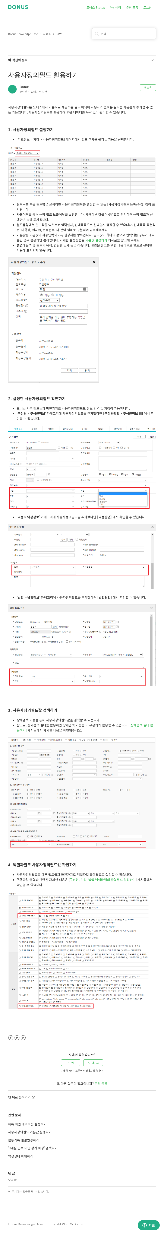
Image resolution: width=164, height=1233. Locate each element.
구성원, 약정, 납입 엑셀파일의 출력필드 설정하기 (103, 879)
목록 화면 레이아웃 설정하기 (27, 1124)
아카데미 (115, 7)
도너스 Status (95, 7)
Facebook (10, 1037)
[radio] (70, 1062)
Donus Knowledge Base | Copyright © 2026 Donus (45, 1224)
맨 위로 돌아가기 (21, 1097)
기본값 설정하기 (96, 240)
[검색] (124, 33)
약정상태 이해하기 (20, 1156)
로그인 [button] (147, 7)
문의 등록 (132, 7)
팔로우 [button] (147, 87)
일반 (59, 34)
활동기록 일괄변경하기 (23, 1140)
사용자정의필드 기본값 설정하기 (30, 1132)
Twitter (17, 1037)
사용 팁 (47, 34)
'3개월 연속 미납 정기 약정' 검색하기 (33, 1148)
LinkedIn (23, 1037)
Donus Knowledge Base (23, 34)
